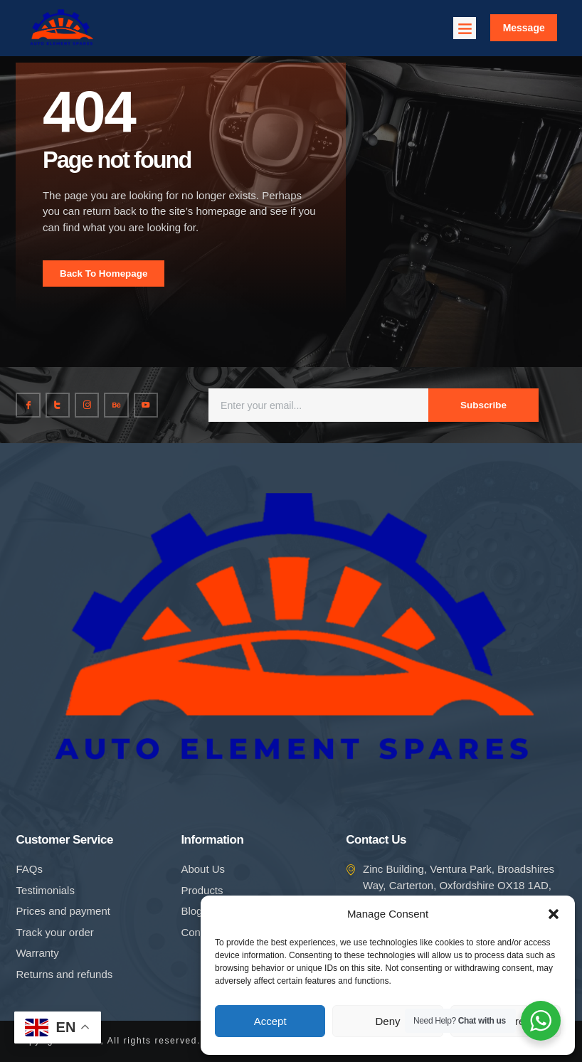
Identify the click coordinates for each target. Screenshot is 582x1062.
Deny (387, 1021)
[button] (553, 914)
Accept (270, 1021)
